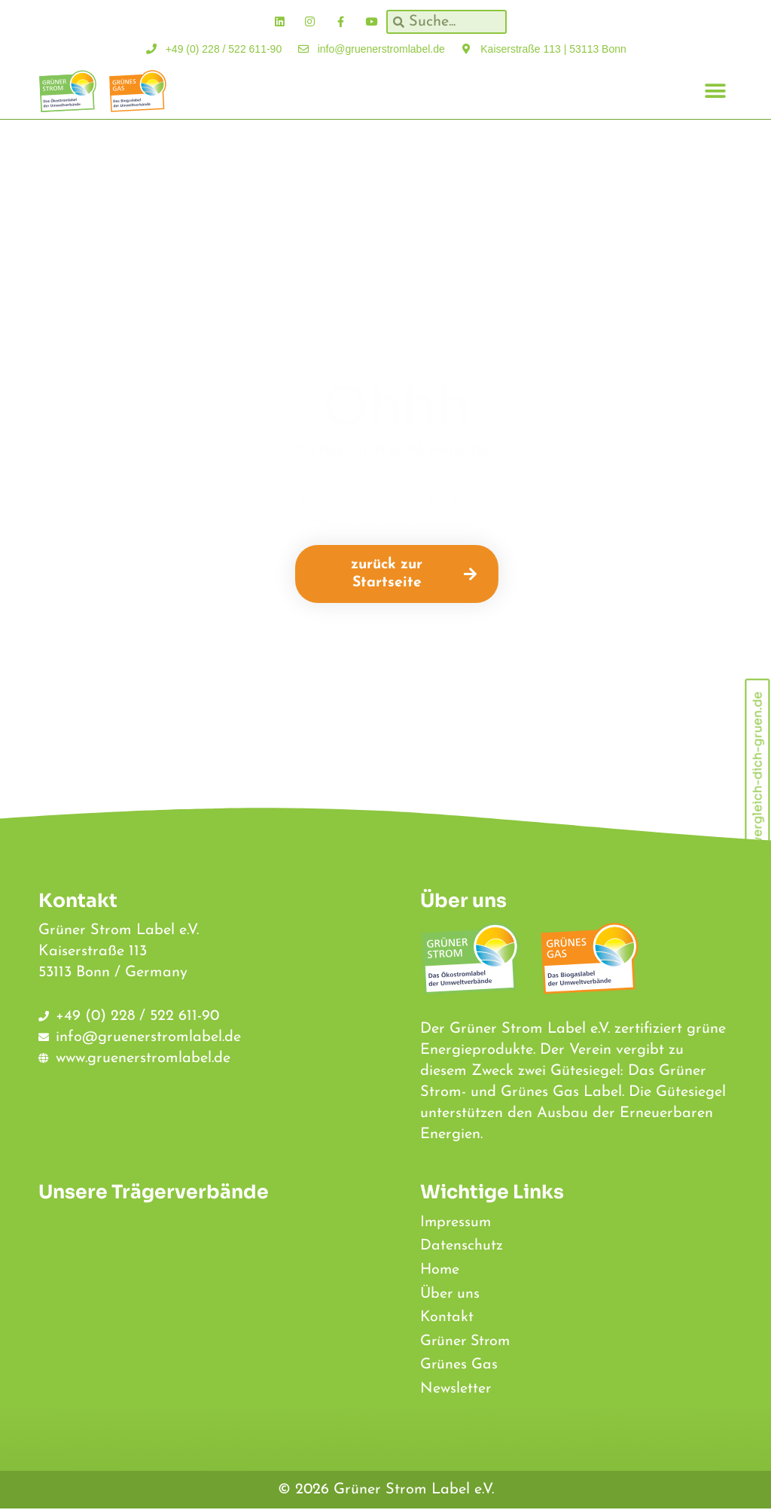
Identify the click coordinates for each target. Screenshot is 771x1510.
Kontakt (447, 1318)
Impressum (456, 1221)
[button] (716, 91)
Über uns (450, 1293)
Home (440, 1269)
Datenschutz (461, 1245)
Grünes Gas (459, 1366)
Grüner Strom (466, 1342)
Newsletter (456, 1390)
